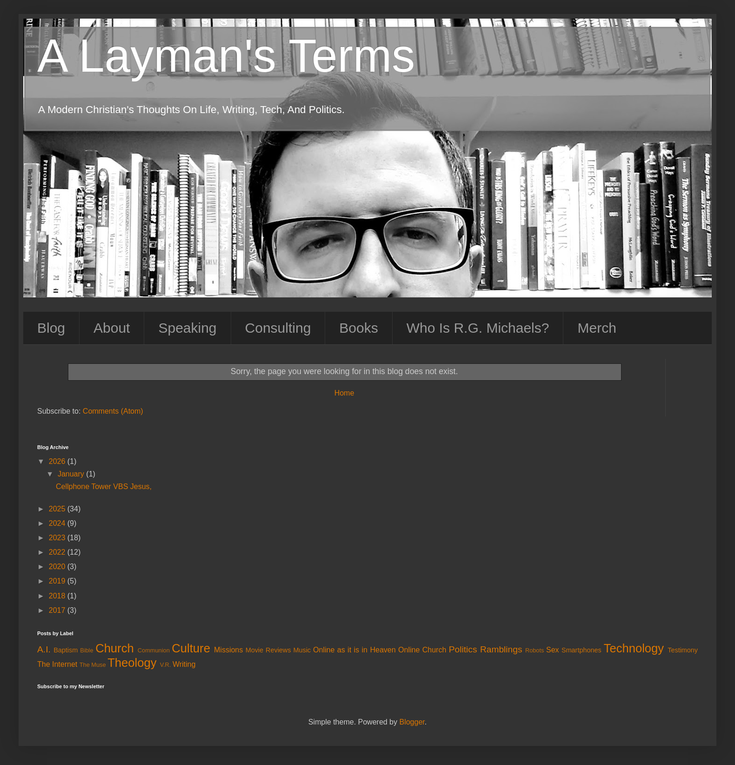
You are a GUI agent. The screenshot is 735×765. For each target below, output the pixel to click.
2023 (58, 538)
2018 (58, 596)
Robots (534, 650)
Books (358, 328)
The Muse (93, 664)
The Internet (57, 664)
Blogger (411, 722)
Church (114, 648)
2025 (58, 509)
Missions (228, 650)
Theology (131, 662)
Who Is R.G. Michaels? (478, 328)
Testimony (683, 650)
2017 (58, 610)
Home (344, 393)
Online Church (422, 650)
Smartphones (581, 650)
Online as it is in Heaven (354, 650)
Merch (596, 328)
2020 (58, 566)
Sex (552, 650)
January (72, 474)
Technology (634, 648)
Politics (463, 649)
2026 (58, 461)
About (112, 328)
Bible (86, 650)
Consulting (278, 328)
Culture (191, 648)
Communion (154, 650)
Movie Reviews (268, 650)
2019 (58, 581)
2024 (58, 523)
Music (302, 650)
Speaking (187, 328)
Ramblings (501, 649)
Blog (51, 328)
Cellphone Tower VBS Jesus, (104, 486)
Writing (184, 664)
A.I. (44, 649)
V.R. (165, 664)
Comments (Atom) (113, 411)
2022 (58, 552)
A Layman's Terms (226, 55)
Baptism (65, 650)
